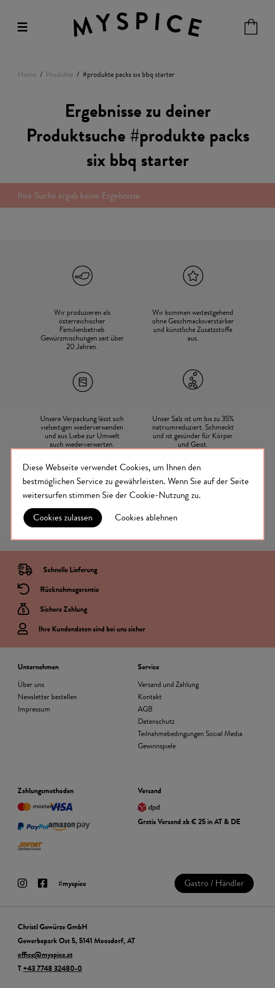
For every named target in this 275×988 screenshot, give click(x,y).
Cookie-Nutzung (159, 494)
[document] (137, 494)
